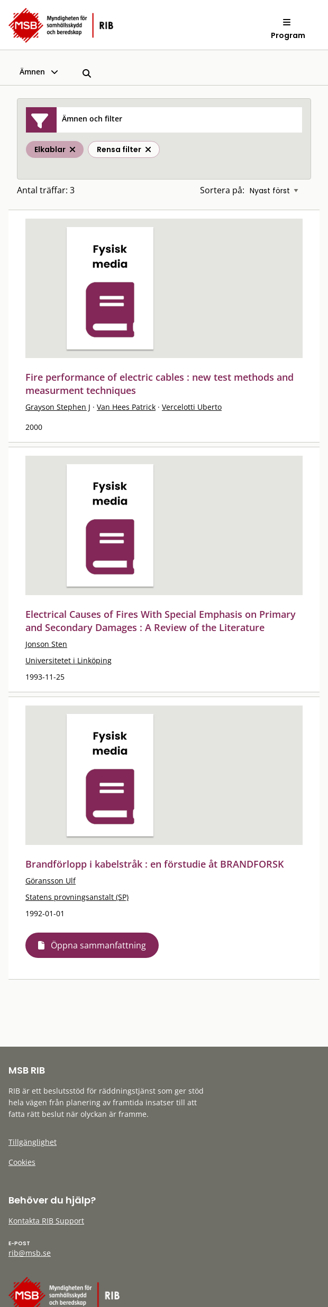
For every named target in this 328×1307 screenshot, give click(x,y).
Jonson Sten (46, 644)
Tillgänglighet (32, 1142)
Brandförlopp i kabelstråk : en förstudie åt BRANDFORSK (154, 864)
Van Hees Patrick (126, 407)
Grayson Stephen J (57, 407)
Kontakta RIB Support (46, 1221)
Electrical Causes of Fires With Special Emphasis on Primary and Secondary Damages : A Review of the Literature (160, 621)
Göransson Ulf (50, 881)
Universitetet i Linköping (68, 660)
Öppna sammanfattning (98, 945)
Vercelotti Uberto (192, 407)
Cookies (21, 1162)
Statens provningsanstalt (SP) (77, 897)
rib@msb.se (29, 1253)
